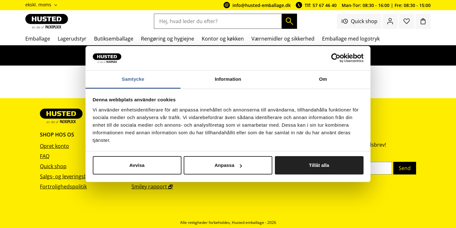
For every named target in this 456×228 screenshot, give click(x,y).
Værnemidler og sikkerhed (282, 38)
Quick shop (359, 21)
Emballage (37, 38)
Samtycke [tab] (133, 79)
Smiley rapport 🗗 (152, 186)
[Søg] (289, 21)
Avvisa (137, 165)
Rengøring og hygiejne (167, 38)
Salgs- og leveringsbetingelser (75, 176)
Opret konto (54, 145)
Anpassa (228, 165)
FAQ (44, 156)
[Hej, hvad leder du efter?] (218, 21)
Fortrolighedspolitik (63, 186)
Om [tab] (323, 79)
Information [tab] (228, 79)
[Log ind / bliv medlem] (390, 21)
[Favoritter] (406, 21)
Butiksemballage (113, 38)
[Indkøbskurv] (423, 21)
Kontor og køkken (223, 38)
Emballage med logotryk (351, 38)
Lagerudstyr (72, 38)
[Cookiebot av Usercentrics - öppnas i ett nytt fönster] (336, 58)
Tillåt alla (319, 165)
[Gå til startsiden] (46, 21)
